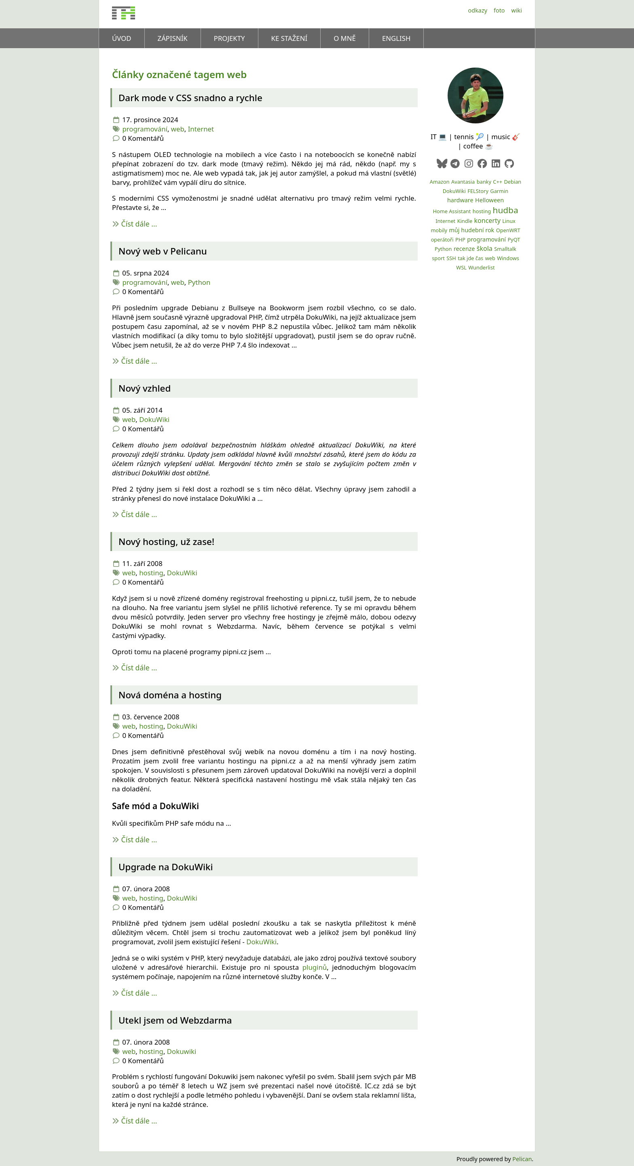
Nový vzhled (144, 388)
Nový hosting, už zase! (166, 541)
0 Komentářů (143, 138)
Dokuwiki (182, 1051)
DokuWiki (154, 419)
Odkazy (477, 10)
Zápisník (173, 38)
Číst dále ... (139, 224)
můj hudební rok (471, 230)
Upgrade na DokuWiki (165, 867)
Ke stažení (289, 38)
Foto (499, 10)
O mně (345, 38)
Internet (201, 129)
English (396, 38)
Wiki (516, 10)
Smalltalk (505, 248)
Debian (512, 181)
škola (484, 248)
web (177, 129)
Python (199, 282)
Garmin (499, 191)
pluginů (314, 967)
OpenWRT (508, 230)
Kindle (465, 221)
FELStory (477, 191)
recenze (464, 248)
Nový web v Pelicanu (162, 251)
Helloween (489, 200)
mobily (439, 230)
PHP (460, 239)
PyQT (513, 239)
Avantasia (463, 181)
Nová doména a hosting (170, 695)
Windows (508, 258)
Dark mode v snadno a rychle (190, 97)
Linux (509, 221)
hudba (505, 210)
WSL (461, 267)
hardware (460, 200)
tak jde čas (470, 258)
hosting (151, 572)
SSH (451, 258)
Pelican (522, 1159)
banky (484, 181)
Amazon (440, 181)
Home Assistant (452, 211)
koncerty (487, 220)
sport (438, 258)
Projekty (229, 38)
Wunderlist (481, 267)
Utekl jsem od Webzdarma (175, 1020)
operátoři (442, 239)
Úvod (121, 38)
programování (144, 129)
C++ (497, 181)
